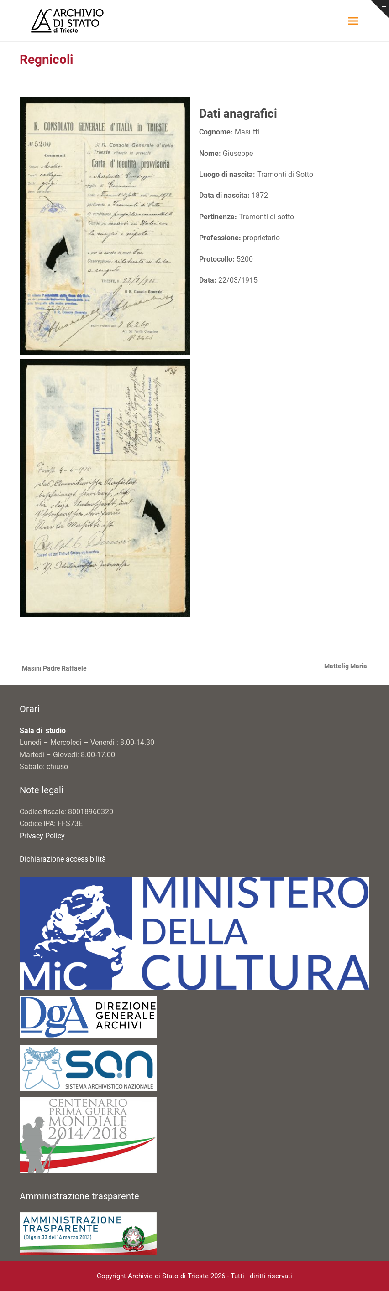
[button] (353, 21)
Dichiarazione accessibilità (63, 859)
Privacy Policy (42, 835)
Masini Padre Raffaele (53, 669)
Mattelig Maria (345, 666)
